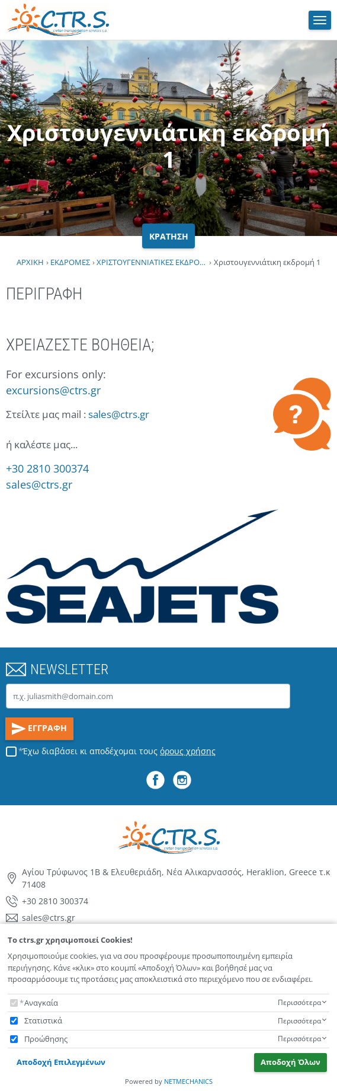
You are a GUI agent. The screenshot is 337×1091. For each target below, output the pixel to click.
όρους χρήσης (188, 751)
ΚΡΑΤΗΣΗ (168, 236)
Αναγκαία (41, 1002)
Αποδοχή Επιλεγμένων (61, 1062)
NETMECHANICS (188, 1081)
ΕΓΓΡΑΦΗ (40, 729)
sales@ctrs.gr (118, 414)
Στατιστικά (43, 1020)
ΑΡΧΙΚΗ (30, 262)
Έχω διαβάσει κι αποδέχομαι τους (119, 751)
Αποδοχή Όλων (290, 1062)
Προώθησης (46, 1038)
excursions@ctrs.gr (53, 390)
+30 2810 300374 (47, 468)
